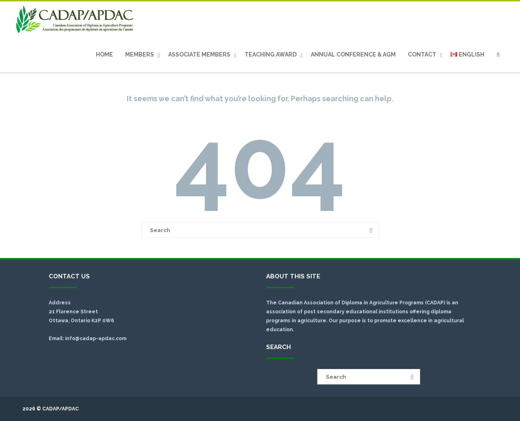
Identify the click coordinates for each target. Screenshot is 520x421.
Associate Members (199, 54)
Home (104, 54)
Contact (422, 54)
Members (139, 54)
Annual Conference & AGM (353, 54)
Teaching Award (271, 54)
